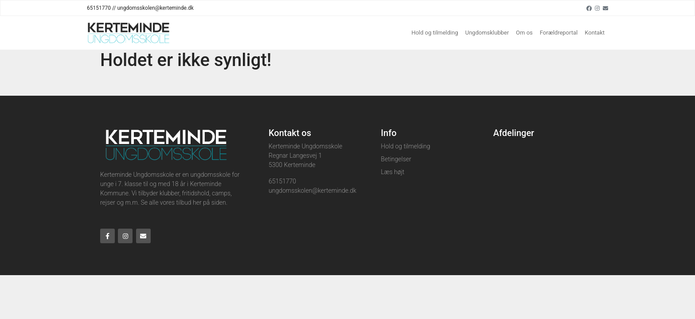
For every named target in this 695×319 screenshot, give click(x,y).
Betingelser (396, 159)
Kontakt (595, 32)
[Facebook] (589, 8)
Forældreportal (559, 32)
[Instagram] (597, 8)
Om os (524, 32)
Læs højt (392, 171)
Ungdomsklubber (487, 32)
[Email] (605, 8)
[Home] (128, 32)
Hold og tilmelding (434, 32)
